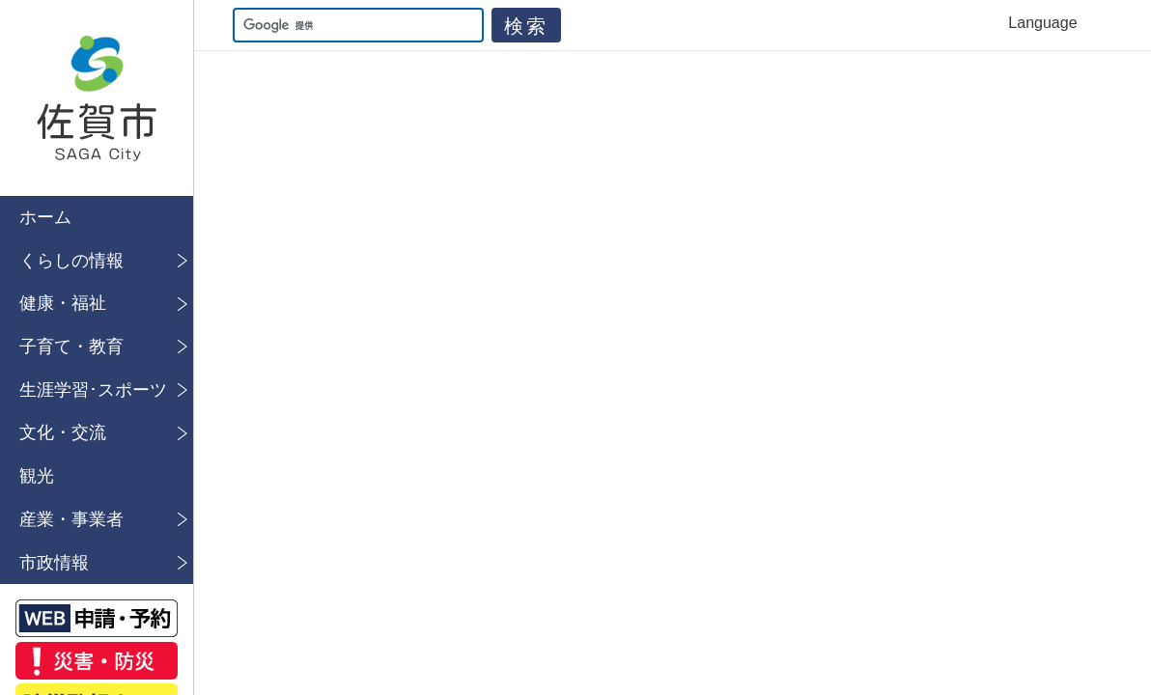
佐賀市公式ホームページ (96, 98)
